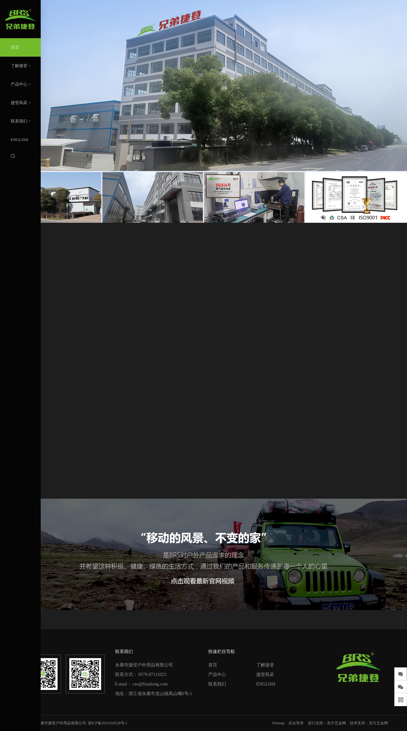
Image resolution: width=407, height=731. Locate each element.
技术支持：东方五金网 (369, 723)
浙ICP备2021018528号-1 (108, 723)
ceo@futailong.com (150, 684)
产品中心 (217, 674)
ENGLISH (265, 684)
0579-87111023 (152, 674)
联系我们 (217, 684)
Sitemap (278, 723)
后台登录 (296, 723)
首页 (212, 665)
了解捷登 (265, 665)
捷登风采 (265, 674)
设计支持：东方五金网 (327, 723)
